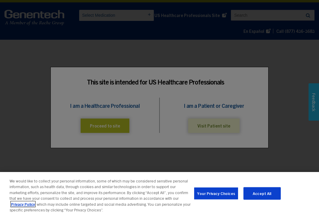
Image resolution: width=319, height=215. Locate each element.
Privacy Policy (23, 205)
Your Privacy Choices (216, 194)
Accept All (262, 194)
